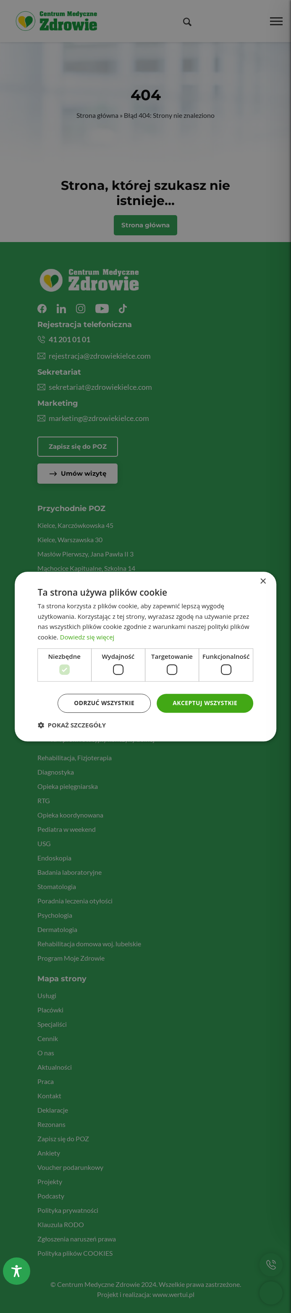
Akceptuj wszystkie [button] (205, 703)
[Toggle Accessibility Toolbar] (16, 1271)
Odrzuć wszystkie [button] (104, 703)
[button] (72, 725)
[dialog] (145, 656)
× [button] (263, 581)
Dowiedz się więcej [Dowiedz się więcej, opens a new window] (87, 637)
